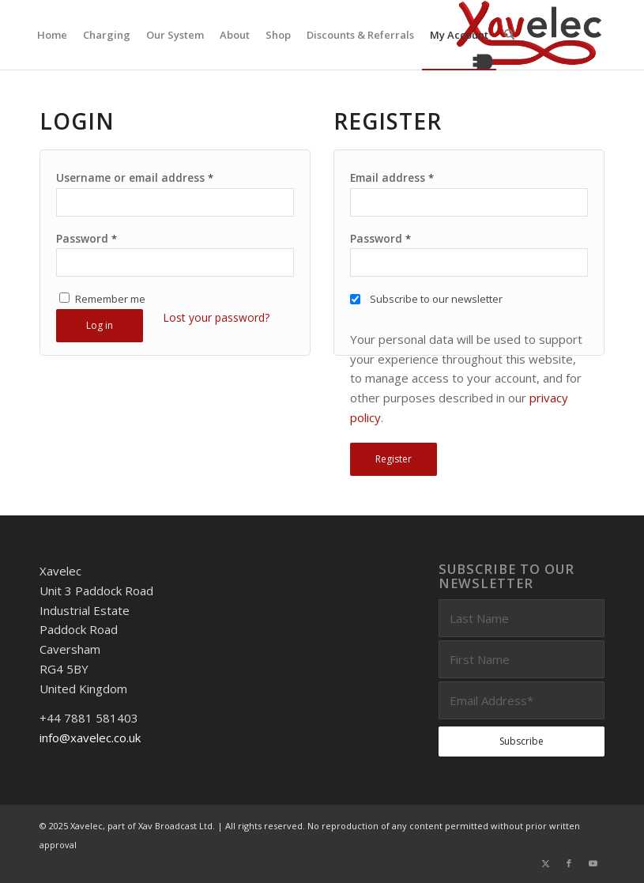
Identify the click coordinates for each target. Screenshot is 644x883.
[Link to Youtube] (592, 863)
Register (393, 459)
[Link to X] (545, 863)
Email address (392, 177)
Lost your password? (216, 317)
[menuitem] (52, 35)
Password (86, 238)
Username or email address (134, 177)
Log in (99, 325)
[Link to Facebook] (569, 863)
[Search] (509, 35)
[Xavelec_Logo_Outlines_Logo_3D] (528, 35)
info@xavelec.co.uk (90, 737)
